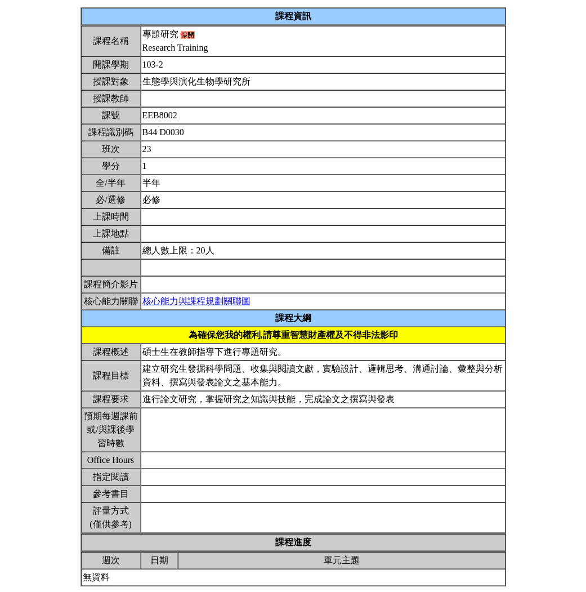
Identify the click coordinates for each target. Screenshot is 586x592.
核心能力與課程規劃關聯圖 (196, 301)
